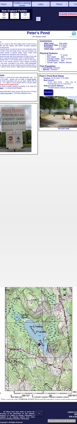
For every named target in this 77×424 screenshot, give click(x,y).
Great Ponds (31, 79)
